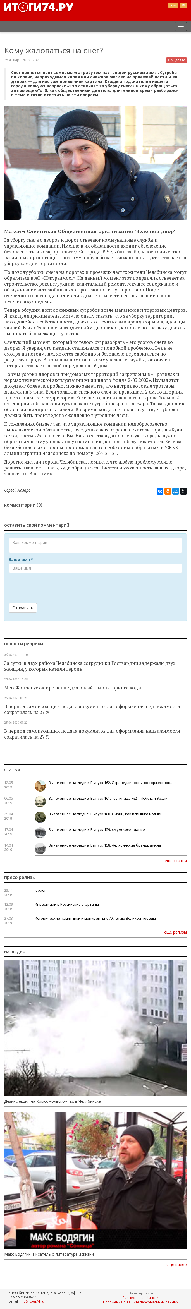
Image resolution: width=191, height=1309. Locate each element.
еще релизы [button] (175, 931)
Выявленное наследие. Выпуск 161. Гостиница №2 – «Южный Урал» (108, 798)
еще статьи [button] (176, 860)
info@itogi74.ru (32, 1301)
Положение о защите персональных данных (140, 1302)
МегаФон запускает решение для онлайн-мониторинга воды (73, 688)
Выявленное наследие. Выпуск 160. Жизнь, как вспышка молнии (106, 813)
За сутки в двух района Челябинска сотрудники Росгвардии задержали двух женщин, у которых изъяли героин (89, 666)
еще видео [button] (176, 1264)
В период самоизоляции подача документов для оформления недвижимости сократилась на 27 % (92, 709)
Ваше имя (21, 559)
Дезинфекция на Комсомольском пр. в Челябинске (52, 1101)
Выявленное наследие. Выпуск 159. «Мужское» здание (97, 829)
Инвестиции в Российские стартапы (67, 904)
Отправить (22, 607)
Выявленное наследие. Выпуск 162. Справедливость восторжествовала (113, 782)
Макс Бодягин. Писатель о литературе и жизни (49, 1254)
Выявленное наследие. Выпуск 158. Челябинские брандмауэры (105, 845)
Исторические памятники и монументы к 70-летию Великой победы (95, 918)
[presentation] (51, 588)
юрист (40, 890)
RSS (173, 5)
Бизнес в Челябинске (140, 1297)
